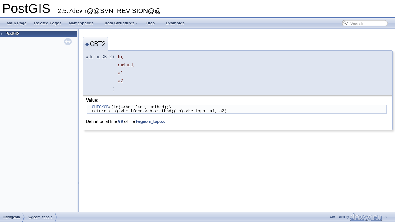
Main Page (17, 23)
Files (151, 23)
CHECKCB (100, 107)
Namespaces (83, 23)
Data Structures (121, 23)
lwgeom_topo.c (150, 121)
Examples (175, 23)
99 (120, 121)
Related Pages (47, 23)
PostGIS (12, 33)
